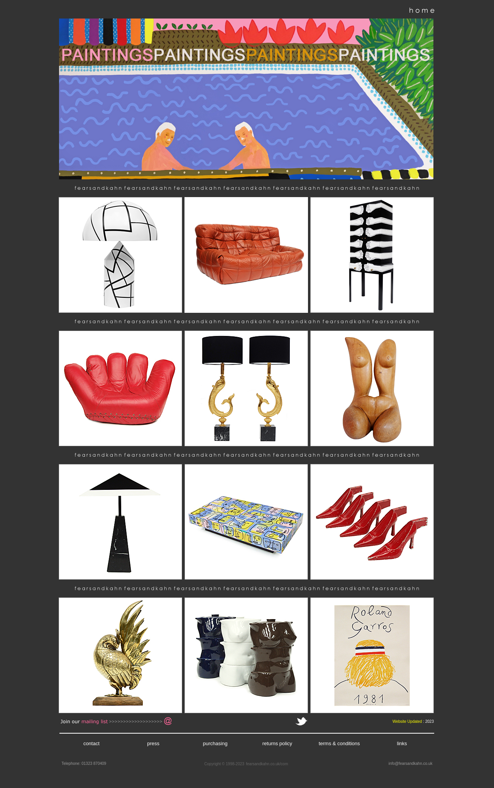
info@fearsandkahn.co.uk (411, 763)
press (153, 743)
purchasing (215, 743)
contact (91, 743)
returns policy (277, 743)
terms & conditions (339, 743)
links (402, 743)
